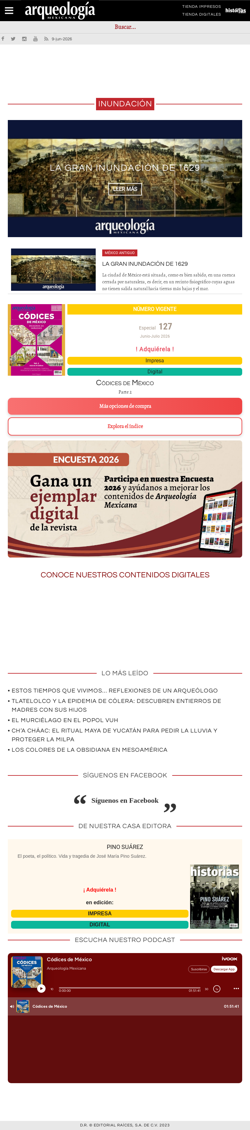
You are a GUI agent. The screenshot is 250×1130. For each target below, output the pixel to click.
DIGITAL (100, 924)
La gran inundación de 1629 (125, 168)
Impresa (155, 360)
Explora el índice (125, 426)
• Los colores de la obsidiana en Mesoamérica (88, 750)
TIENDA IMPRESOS (201, 8)
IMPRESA (100, 913)
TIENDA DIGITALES (201, 16)
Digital (154, 372)
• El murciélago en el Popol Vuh (63, 720)
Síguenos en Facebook (125, 800)
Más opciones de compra (125, 406)
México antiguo (120, 253)
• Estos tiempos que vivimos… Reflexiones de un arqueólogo (113, 691)
